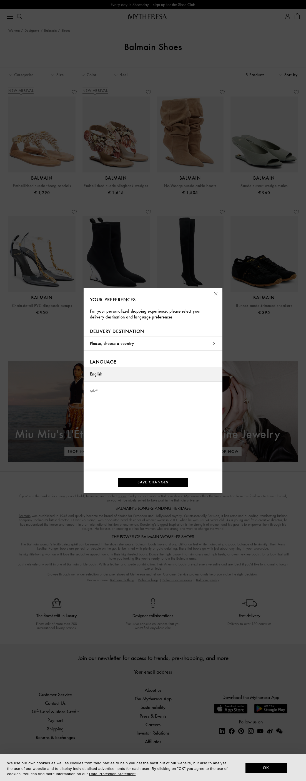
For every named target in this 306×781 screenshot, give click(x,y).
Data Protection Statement (112, 774)
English (96, 374)
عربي (94, 389)
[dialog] (153, 767)
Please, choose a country (153, 344)
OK (266, 767)
